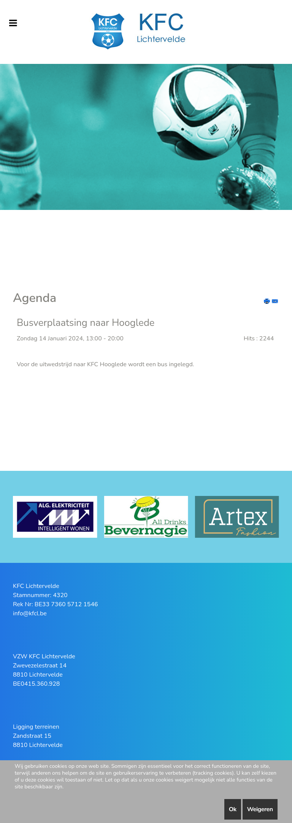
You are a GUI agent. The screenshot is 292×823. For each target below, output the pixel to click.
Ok (232, 809)
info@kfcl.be (30, 613)
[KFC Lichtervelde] (146, 32)
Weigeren (260, 809)
